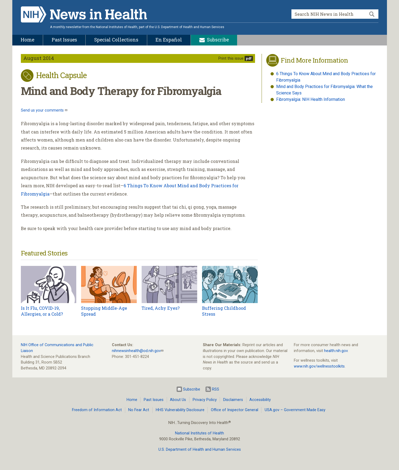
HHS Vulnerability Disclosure (180, 410)
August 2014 (38, 58)
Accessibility (260, 400)
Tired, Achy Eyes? (161, 308)
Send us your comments (43, 110)
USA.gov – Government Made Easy (295, 410)
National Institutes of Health (199, 433)
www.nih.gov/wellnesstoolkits (319, 366)
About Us (178, 400)
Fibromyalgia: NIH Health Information (310, 99)
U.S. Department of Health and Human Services (199, 449)
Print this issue (231, 58)
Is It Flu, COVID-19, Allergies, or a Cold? (42, 311)
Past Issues (154, 400)
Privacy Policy (205, 400)
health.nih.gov (336, 351)
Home (132, 400)
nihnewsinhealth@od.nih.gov (136, 351)
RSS (212, 389)
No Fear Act (138, 410)
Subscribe (188, 389)
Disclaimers (233, 400)
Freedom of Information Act (97, 410)
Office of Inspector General (234, 410)
